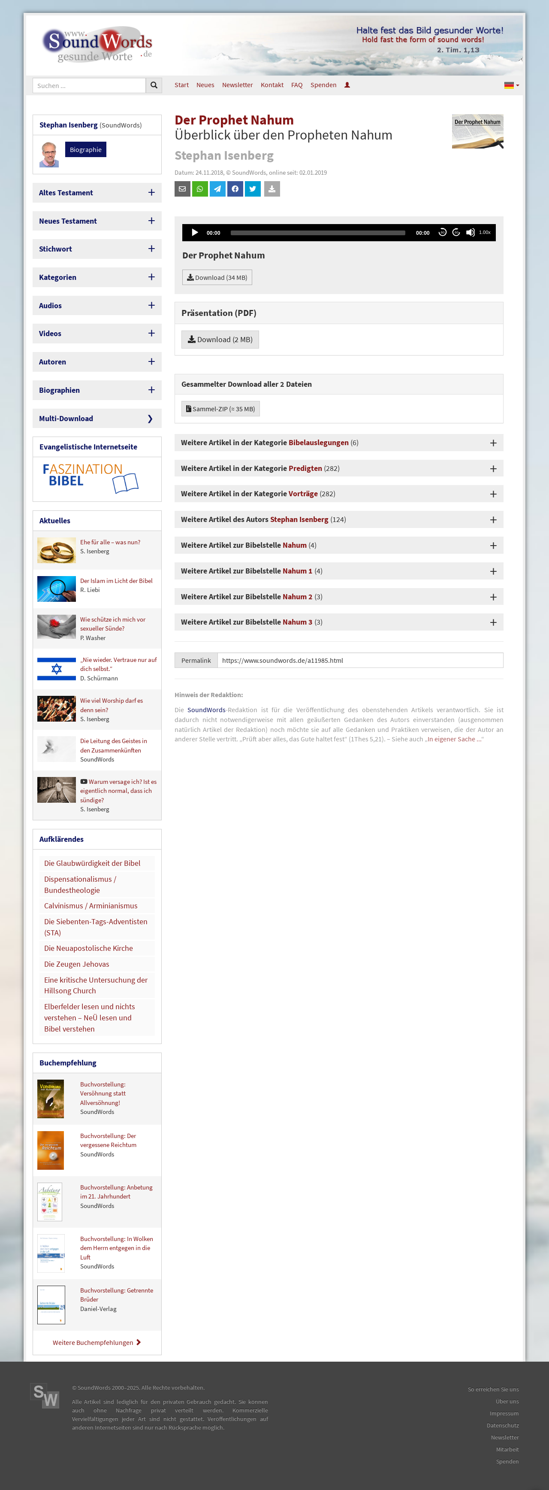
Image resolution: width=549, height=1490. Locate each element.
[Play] (194, 232)
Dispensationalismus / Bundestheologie (80, 884)
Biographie (86, 149)
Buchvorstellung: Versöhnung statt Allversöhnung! (81, 1099)
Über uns (507, 1401)
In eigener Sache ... (454, 738)
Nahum (295, 545)
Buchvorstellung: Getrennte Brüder (95, 1305)
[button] (512, 85)
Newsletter (237, 84)
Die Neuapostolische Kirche (88, 948)
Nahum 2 (298, 596)
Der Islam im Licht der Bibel (95, 589)
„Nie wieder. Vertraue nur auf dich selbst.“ (97, 669)
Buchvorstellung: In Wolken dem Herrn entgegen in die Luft (95, 1253)
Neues (205, 84)
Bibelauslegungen (319, 442)
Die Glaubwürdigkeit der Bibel (92, 863)
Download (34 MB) (217, 277)
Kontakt (272, 84)
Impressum (504, 1413)
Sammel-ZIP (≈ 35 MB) (220, 408)
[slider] (318, 233)
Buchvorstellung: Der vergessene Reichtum (86, 1150)
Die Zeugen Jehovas (76, 964)
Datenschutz (503, 1425)
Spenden (324, 84)
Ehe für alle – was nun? (88, 550)
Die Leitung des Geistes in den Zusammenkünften (92, 749)
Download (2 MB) (220, 339)
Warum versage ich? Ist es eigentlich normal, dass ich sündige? (97, 795)
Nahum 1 (298, 571)
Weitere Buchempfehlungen (97, 1342)
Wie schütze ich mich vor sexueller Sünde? (91, 628)
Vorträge (303, 493)
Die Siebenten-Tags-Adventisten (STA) (96, 927)
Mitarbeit (507, 1449)
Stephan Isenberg (299, 519)
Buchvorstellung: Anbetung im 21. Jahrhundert (95, 1202)
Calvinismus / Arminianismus (91, 905)
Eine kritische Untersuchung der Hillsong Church (96, 985)
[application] (339, 232)
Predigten (305, 468)
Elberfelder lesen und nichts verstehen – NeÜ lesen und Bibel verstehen (89, 1017)
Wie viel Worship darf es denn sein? (90, 709)
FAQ (297, 84)
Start (182, 84)
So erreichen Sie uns (493, 1389)
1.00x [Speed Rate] (485, 232)
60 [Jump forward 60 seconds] (457, 232)
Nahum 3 (298, 622)
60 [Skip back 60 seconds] (443, 232)
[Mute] (470, 232)
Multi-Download (66, 418)
